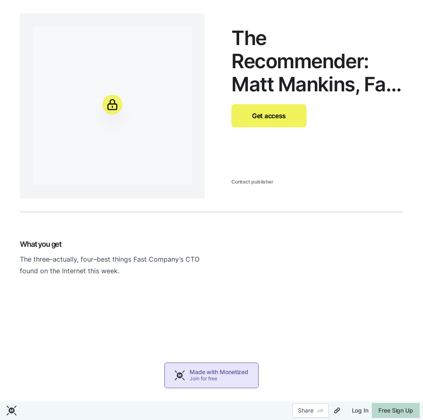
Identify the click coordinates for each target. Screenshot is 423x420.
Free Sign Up (395, 410)
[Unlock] (112, 105)
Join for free (203, 378)
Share (310, 410)
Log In (360, 410)
